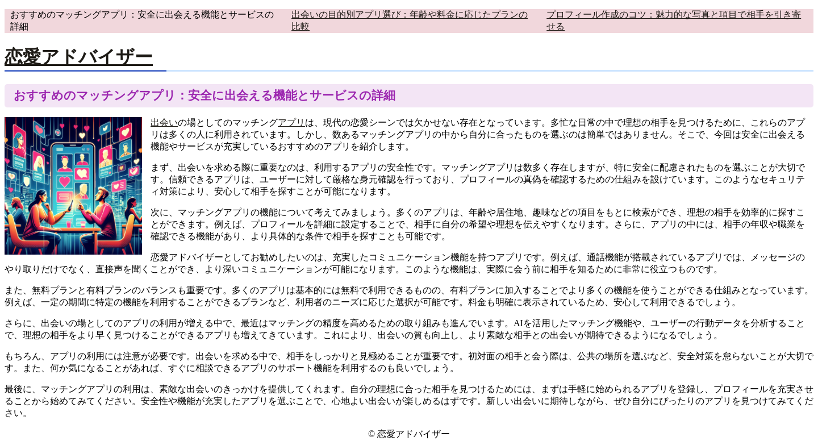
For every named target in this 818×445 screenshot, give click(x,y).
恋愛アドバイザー (79, 57)
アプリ (291, 122)
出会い (164, 122)
